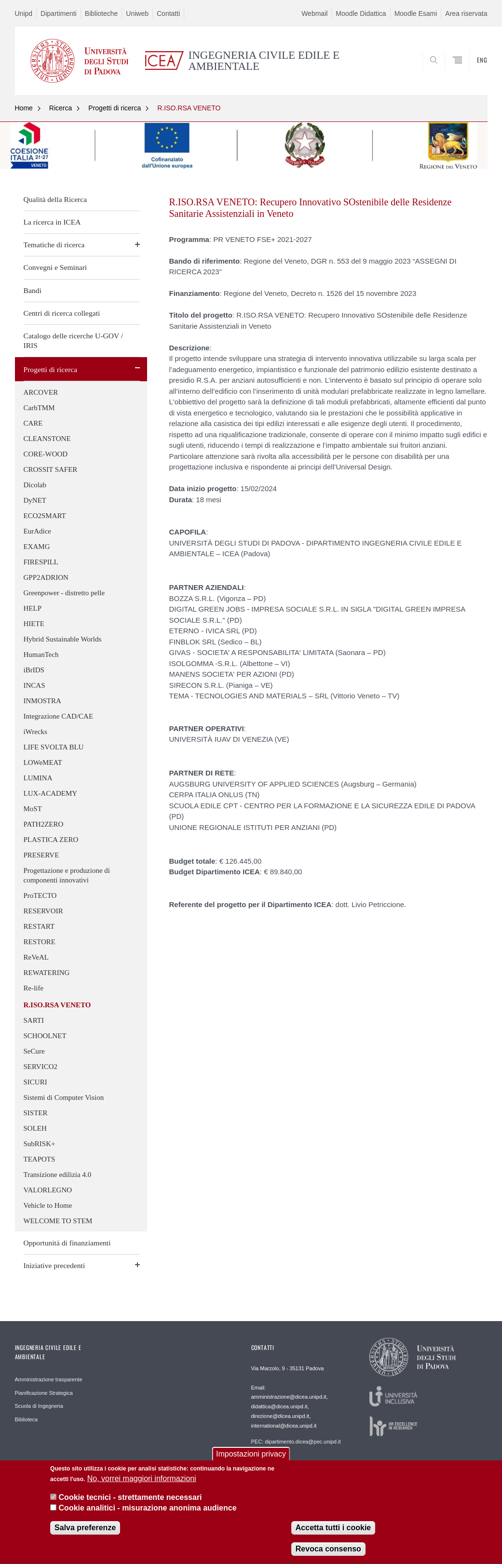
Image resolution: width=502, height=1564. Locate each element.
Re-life (34, 988)
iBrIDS (34, 670)
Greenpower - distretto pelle (64, 593)
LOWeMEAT (43, 762)
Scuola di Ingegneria (39, 1406)
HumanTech (41, 654)
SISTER (36, 1113)
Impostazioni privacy (251, 1457)
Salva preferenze (85, 1531)
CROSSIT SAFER (51, 469)
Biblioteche (101, 13)
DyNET (35, 500)
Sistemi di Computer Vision (64, 1097)
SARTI (34, 1020)
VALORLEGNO (48, 1190)
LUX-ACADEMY (51, 793)
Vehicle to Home (48, 1205)
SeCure (34, 1051)
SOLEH (35, 1128)
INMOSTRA (42, 701)
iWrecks (35, 731)
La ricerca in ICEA (52, 222)
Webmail (314, 13)
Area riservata (466, 13)
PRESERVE (41, 855)
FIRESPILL (41, 562)
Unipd (24, 13)
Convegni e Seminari (55, 267)
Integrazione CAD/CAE (59, 716)
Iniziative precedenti (54, 1265)
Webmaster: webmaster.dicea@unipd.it (297, 1463)
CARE (33, 423)
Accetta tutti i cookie (333, 1531)
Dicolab (35, 485)
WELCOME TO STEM (58, 1221)
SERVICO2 (40, 1066)
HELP (33, 608)
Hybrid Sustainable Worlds (63, 639)
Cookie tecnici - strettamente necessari (130, 1500)
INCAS (34, 685)
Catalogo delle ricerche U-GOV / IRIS (73, 340)
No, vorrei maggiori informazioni (141, 1482)
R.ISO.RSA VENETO (188, 108)
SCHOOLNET (45, 1036)
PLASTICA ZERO (51, 839)
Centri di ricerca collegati (62, 313)
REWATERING (47, 972)
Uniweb (137, 13)
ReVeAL (36, 957)
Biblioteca (26, 1419)
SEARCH (447, 71)
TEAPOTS (39, 1159)
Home (24, 108)
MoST (33, 809)
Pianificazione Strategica (44, 1393)
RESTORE (39, 942)
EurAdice (37, 531)
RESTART (39, 926)
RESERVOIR (43, 911)
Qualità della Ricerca (55, 199)
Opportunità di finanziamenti (67, 1243)
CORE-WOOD (46, 454)
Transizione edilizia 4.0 (58, 1174)
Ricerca (60, 108)
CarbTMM (39, 408)
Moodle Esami (415, 13)
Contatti (168, 13)
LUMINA (38, 778)
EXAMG (37, 546)
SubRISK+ (39, 1144)
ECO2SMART (45, 516)
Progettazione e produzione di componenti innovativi (67, 875)
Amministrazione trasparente (48, 1379)
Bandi (32, 290)
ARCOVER (41, 392)
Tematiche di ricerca (54, 245)
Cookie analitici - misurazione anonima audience (148, 1511)
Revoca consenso (328, 1552)
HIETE (34, 624)
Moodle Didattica (361, 13)
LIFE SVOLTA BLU (54, 747)
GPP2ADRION (46, 577)
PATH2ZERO (44, 824)
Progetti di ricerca (114, 108)
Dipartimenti (59, 13)
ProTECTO (40, 895)
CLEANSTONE (47, 438)
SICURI (35, 1082)
